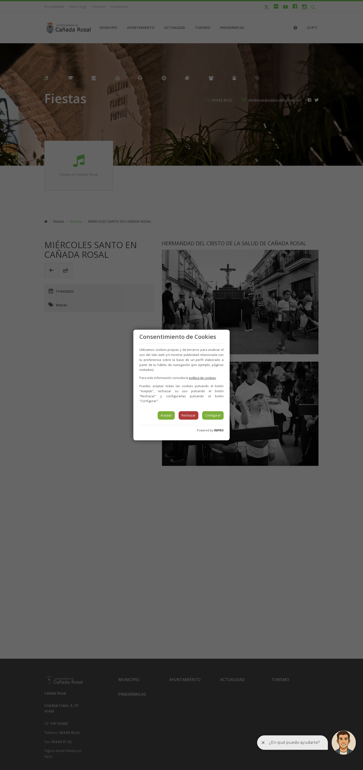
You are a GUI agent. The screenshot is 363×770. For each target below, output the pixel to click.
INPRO (219, 430)
